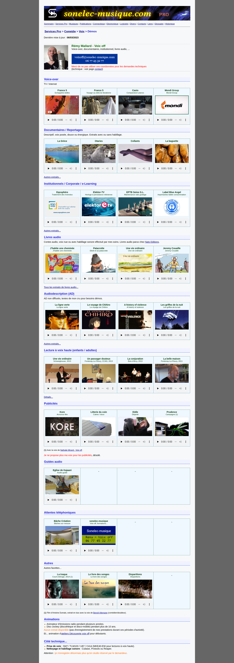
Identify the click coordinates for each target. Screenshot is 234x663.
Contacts (142, 24)
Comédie (70, 31)
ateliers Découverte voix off (75, 633)
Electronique (112, 24)
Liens (150, 24)
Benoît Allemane (100, 613)
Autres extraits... (52, 177)
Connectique (99, 24)
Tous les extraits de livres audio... (61, 287)
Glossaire (159, 24)
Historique (170, 24)
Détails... (48, 397)
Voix (81, 31)
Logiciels (124, 24)
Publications (85, 24)
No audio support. (62, 120)
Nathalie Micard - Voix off (71, 450)
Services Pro (61, 24)
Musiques (73, 24)
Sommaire (49, 24)
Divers (133, 24)
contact (98, 69)
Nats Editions (152, 242)
